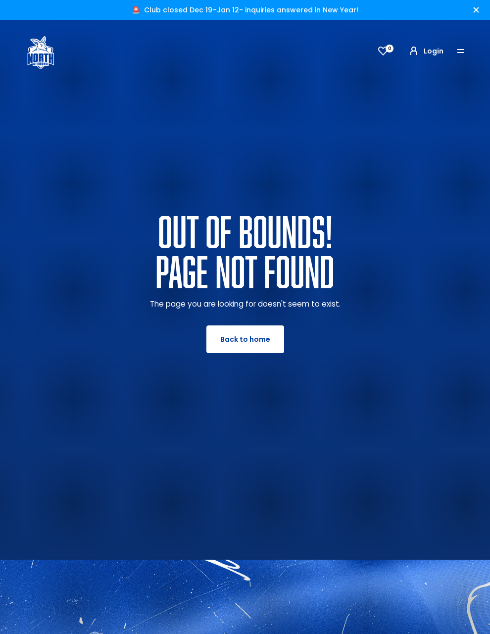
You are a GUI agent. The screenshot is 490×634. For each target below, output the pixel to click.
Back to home (245, 339)
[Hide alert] (476, 10)
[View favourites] (383, 51)
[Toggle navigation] (468, 51)
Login (425, 51)
